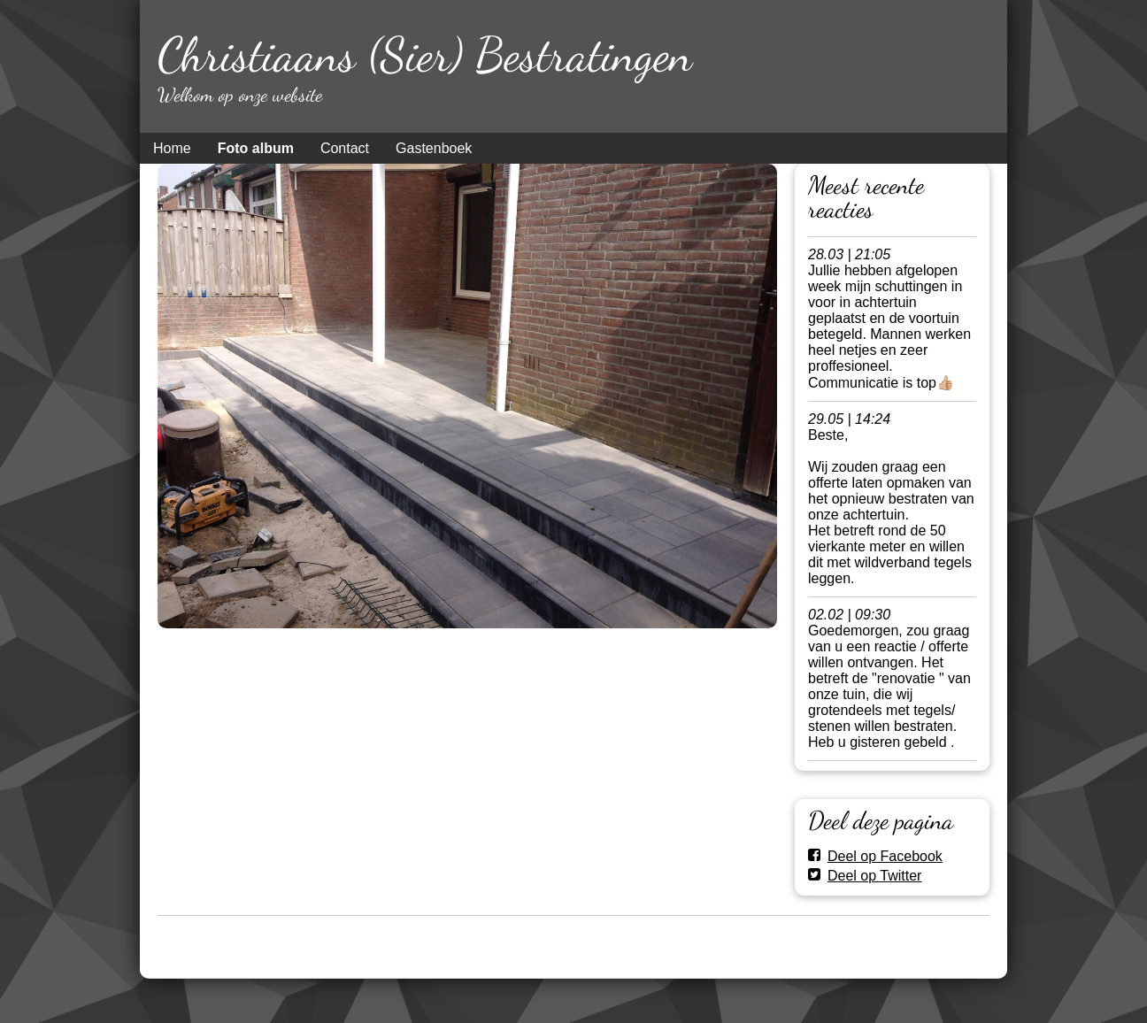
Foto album (256, 148)
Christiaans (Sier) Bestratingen (425, 54)
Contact (344, 148)
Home (172, 148)
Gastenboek (434, 148)
